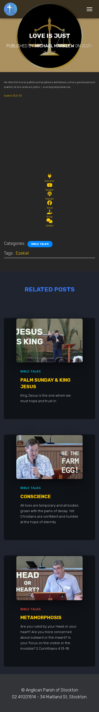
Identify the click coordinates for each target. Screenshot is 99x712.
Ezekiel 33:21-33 (13, 95)
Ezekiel (22, 253)
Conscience (35, 496)
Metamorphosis (41, 617)
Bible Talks (40, 244)
